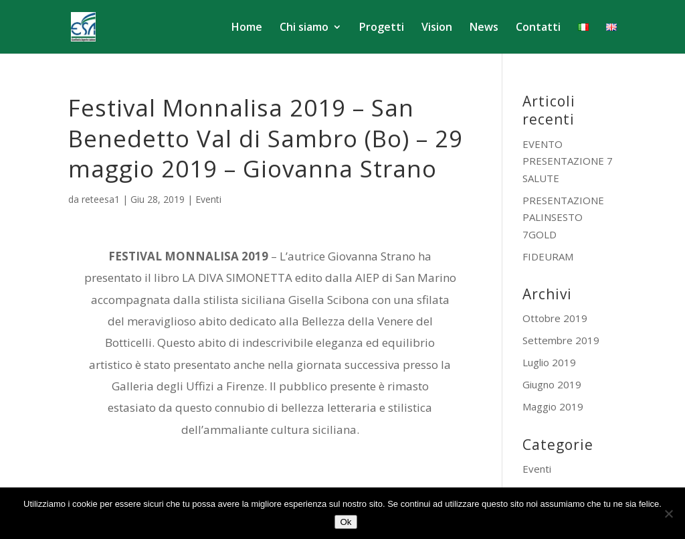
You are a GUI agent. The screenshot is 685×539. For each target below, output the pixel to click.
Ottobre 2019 (554, 318)
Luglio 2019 (549, 362)
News (484, 28)
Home (246, 28)
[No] (668, 513)
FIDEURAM (547, 256)
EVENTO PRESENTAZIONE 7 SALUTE (567, 161)
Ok (345, 522)
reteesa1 (101, 199)
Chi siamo (304, 28)
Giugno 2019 (551, 384)
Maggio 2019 (552, 406)
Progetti (381, 28)
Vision (436, 28)
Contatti (538, 28)
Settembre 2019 (560, 340)
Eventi (208, 199)
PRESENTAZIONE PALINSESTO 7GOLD (563, 217)
